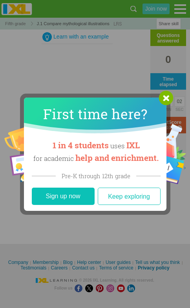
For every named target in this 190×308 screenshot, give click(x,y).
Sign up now (63, 196)
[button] (166, 97)
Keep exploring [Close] (129, 196)
